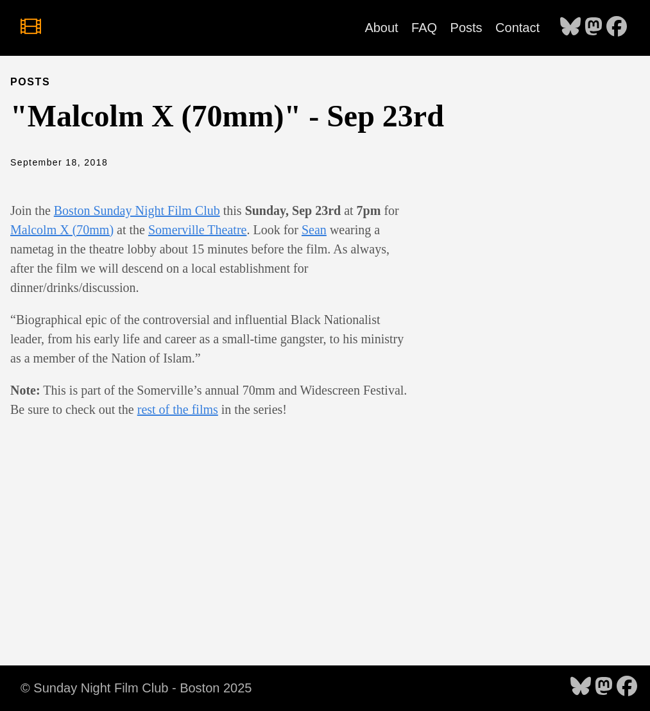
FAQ (424, 28)
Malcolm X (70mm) (62, 230)
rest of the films (177, 409)
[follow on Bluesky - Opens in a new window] (570, 27)
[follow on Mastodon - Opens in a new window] (593, 27)
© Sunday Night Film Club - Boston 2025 (136, 688)
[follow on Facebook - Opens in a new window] (616, 27)
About (381, 28)
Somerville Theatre (197, 230)
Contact (517, 28)
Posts (466, 28)
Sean (314, 230)
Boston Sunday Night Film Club (137, 210)
